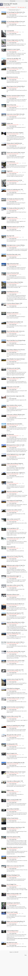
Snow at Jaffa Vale (11, 547)
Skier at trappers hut (12, 753)
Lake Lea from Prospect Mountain (15, 556)
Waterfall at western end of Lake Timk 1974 (17, 226)
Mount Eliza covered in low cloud (15, 847)
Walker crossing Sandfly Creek (14, 799)
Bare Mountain (10, 434)
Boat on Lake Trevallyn (12, 912)
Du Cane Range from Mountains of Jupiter (17, 12)
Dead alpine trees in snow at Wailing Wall (17, 245)
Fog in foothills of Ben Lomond (14, 405)
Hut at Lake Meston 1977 (13, 528)
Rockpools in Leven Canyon (13, 49)
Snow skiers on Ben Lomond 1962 (15, 585)
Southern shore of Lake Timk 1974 (15, 679)
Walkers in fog (10, 790)
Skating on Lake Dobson (12, 312)
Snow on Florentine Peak (13, 273)
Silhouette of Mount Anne (13, 594)
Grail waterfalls (10, 30)
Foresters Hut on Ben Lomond (14, 510)
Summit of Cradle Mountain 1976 (15, 189)
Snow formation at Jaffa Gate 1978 (15, 670)
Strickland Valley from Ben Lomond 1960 (16, 697)
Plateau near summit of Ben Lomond (16, 152)
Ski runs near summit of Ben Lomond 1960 (17, 651)
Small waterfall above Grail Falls (14, 180)
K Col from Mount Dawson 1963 (14, 303)
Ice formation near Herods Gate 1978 (16, 537)
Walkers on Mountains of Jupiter (14, 68)
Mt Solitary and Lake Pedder (13, 368)
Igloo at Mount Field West (13, 809)
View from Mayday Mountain (14, 633)
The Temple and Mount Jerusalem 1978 (16, 208)
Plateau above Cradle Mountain (14, 143)
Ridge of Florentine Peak (12, 263)
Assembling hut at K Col (12, 291)
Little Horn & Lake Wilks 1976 (14, 58)
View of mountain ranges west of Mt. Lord (17, 396)
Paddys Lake (10, 123)
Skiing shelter (10, 482)
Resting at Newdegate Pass (13, 875)
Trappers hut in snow (12, 217)
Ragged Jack (9, 171)
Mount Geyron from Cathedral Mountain (17, 86)
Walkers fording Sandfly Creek (14, 893)
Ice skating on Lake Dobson (13, 903)
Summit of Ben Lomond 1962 (14, 716)
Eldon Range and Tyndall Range (14, 500)
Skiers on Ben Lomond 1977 (13, 519)
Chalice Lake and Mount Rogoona (15, 463)
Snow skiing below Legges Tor (14, 576)
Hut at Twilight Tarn (11, 884)
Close (27, 1)
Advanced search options (14, 9)
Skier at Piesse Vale (11, 105)
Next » (26, 955)
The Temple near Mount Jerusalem (15, 199)
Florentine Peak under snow (13, 254)
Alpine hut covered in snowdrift (14, 491)
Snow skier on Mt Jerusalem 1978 (15, 781)
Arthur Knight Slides (12, 14)
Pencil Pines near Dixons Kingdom (15, 132)
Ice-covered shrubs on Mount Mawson (16, 856)
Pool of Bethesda (11, 161)
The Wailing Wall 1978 (12, 744)
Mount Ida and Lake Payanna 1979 (15, 613)
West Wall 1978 (10, 236)
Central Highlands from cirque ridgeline (16, 454)
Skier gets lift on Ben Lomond (14, 735)
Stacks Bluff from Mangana (13, 688)
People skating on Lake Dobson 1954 (16, 827)
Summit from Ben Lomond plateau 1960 (16, 707)
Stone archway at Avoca (12, 930)
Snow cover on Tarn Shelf (13, 386)
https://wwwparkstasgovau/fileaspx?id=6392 (18, 630)
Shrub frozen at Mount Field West (15, 282)
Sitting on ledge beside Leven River (15, 40)
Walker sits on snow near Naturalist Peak (17, 866)
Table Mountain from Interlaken (14, 424)
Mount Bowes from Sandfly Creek (15, 322)
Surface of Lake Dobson (12, 818)
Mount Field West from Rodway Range (16, 340)
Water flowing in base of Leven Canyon (16, 772)
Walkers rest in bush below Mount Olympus (17, 921)
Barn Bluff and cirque (12, 942)
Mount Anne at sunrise (12, 77)
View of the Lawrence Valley (13, 836)
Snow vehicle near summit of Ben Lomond (17, 642)
